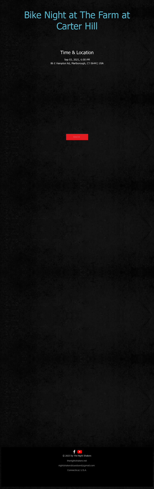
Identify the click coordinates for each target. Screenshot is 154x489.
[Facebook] (74, 451)
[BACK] (77, 137)
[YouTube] (79, 451)
